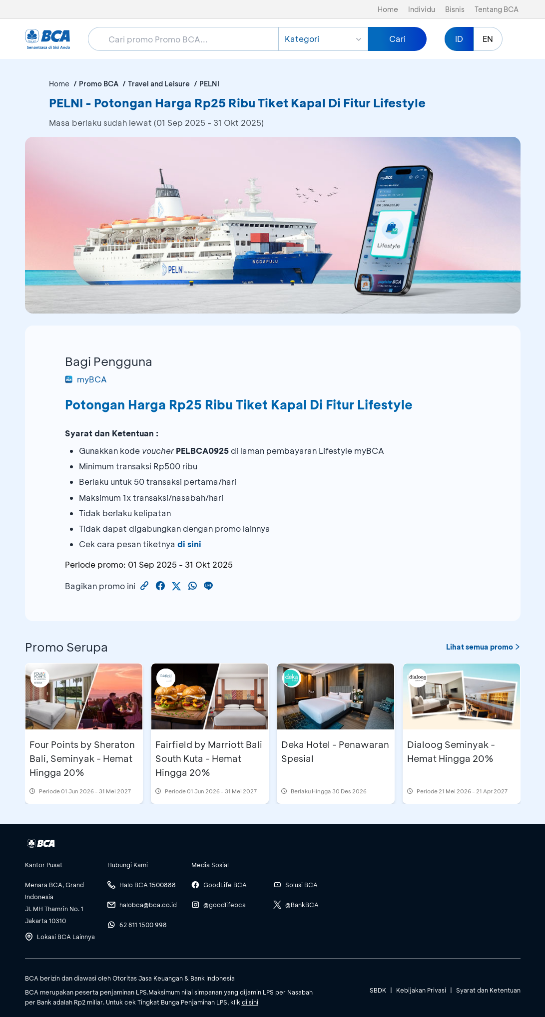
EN (488, 38)
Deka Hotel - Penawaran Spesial (335, 751)
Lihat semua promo (483, 647)
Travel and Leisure (159, 83)
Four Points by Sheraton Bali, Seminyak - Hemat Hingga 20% (82, 758)
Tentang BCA (497, 9)
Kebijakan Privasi (421, 990)
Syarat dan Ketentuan (488, 990)
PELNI (209, 83)
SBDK (378, 990)
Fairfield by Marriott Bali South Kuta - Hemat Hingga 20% (208, 758)
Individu (421, 9)
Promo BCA (98, 83)
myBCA (86, 379)
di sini (189, 544)
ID (459, 38)
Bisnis (455, 9)
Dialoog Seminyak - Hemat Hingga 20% (451, 751)
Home (388, 9)
